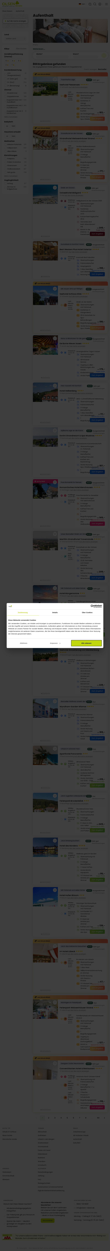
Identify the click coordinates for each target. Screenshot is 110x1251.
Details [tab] (55, 612)
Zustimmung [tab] (23, 612)
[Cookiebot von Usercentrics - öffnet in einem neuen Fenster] (92, 606)
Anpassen (55, 643)
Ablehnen (23, 643)
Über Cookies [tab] (87, 612)
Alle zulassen (86, 643)
